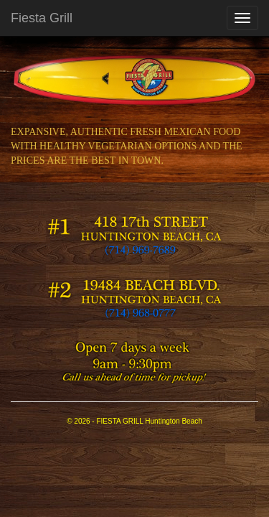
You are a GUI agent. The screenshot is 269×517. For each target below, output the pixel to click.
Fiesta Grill (41, 18)
